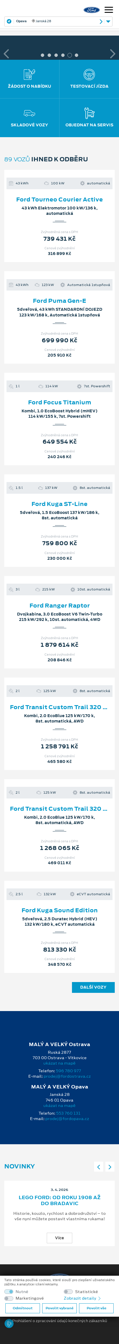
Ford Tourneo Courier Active (59, 199)
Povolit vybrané (59, 1308)
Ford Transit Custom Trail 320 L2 (60, 707)
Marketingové (30, 1298)
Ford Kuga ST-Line (59, 504)
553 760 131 (68, 1113)
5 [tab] (69, 55)
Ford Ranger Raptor (59, 606)
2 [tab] (49, 55)
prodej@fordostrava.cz (67, 1076)
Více (59, 1238)
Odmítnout (23, 1308)
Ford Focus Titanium (59, 402)
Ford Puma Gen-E (59, 301)
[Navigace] (108, 10)
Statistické (86, 1291)
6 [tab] (76, 55)
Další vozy (93, 987)
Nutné (22, 1291)
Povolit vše (96, 1308)
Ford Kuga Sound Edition (60, 910)
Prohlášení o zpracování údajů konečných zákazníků (59, 1321)
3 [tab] (56, 55)
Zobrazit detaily (83, 1298)
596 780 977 (68, 1071)
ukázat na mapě (59, 1063)
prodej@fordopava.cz (67, 1118)
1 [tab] (42, 55)
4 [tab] (63, 55)
